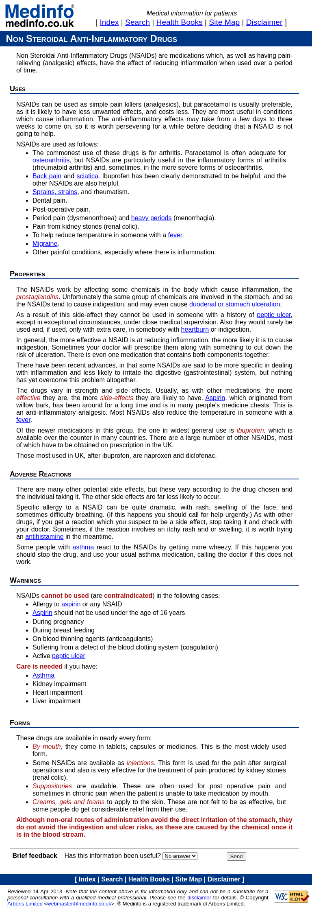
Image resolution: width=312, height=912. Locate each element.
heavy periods (151, 217)
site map (224, 22)
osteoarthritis (51, 160)
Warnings (25, 580)
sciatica (87, 176)
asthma (83, 547)
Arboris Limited (25, 904)
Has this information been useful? (112, 855)
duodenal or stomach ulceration (234, 304)
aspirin (70, 604)
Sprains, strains (54, 191)
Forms (20, 723)
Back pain (46, 176)
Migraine (44, 243)
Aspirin (215, 397)
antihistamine (44, 536)
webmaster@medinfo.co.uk (79, 904)
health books (179, 22)
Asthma (43, 675)
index (109, 22)
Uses (18, 89)
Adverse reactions (41, 474)
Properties (27, 274)
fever (175, 235)
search (137, 22)
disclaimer (264, 22)
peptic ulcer (273, 314)
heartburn (195, 329)
